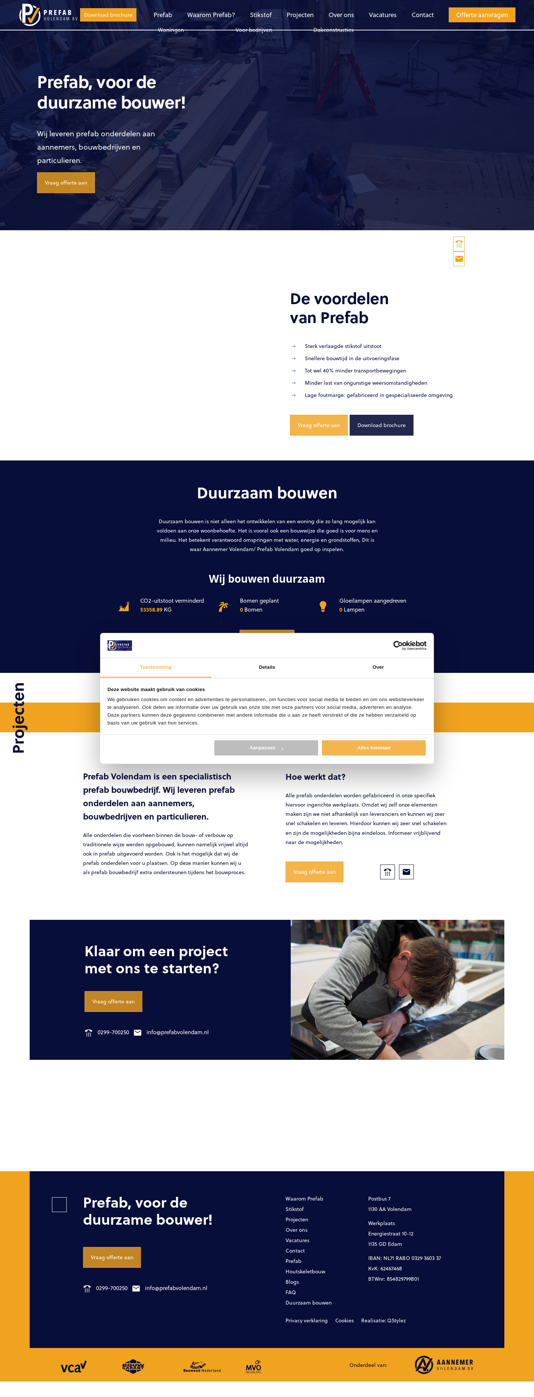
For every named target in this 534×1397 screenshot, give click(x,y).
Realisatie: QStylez (370, 1336)
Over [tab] (378, 667)
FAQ (291, 1307)
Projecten (237, 14)
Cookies (337, 1336)
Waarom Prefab (307, 1210)
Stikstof (198, 14)
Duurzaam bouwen (312, 1317)
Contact (358, 14)
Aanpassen (266, 748)
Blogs (293, 1296)
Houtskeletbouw (308, 1285)
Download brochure (483, 14)
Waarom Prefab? (151, 14)
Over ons (277, 14)
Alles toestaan (373, 748)
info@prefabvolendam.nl (178, 1043)
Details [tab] (267, 667)
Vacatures (318, 14)
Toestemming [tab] (155, 667)
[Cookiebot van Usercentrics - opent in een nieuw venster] (394, 645)
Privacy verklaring (303, 1336)
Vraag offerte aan (69, 192)
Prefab (104, 14)
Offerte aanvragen (416, 14)
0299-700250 (107, 1043)
